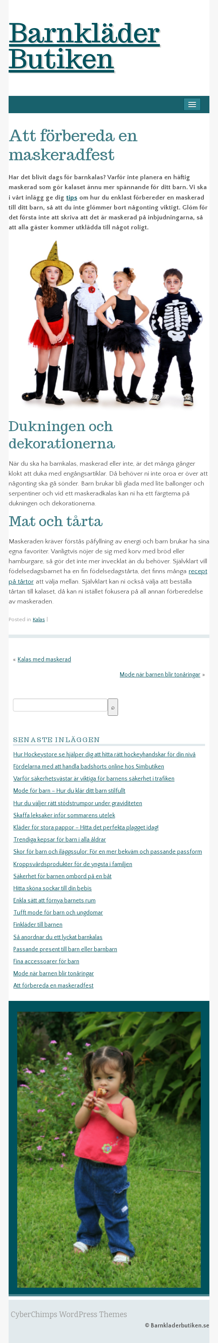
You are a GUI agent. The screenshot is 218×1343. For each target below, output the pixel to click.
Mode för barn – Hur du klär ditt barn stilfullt (69, 790)
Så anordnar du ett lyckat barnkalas (58, 937)
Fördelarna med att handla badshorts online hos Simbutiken (88, 766)
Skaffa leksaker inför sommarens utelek (64, 815)
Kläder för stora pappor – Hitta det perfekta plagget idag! (86, 827)
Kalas (39, 619)
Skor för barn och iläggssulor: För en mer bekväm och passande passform (107, 851)
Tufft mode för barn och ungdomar (58, 912)
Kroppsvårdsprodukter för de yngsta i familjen (72, 864)
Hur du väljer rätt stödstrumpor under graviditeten (77, 803)
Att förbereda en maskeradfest (53, 985)
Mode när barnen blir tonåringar (160, 674)
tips (71, 197)
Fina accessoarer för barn (46, 961)
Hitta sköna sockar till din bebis (52, 888)
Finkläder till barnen (37, 924)
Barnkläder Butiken (84, 45)
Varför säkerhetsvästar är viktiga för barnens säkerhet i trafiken (93, 778)
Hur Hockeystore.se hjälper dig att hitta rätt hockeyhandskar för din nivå (104, 754)
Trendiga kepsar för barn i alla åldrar (59, 839)
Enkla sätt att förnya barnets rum (54, 900)
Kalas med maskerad (44, 659)
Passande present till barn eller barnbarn (65, 949)
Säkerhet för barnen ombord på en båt (62, 876)
